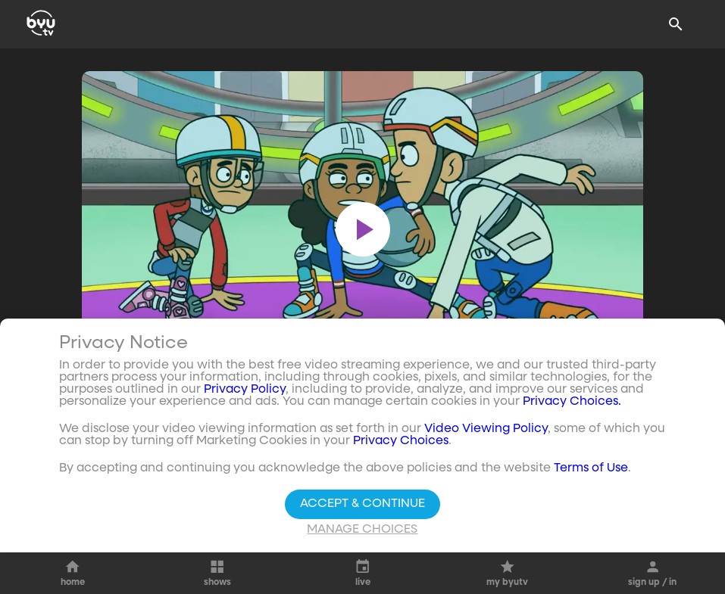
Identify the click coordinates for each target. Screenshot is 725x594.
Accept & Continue (362, 505)
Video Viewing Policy (486, 430)
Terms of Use (591, 469)
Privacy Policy (245, 390)
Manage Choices (362, 530)
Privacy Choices (400, 442)
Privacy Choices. (572, 403)
